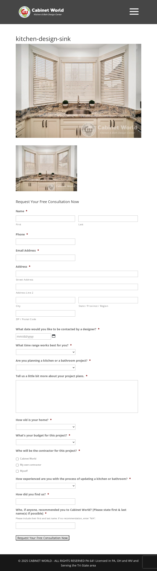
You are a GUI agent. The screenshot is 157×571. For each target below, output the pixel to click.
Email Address (27, 250)
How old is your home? (34, 420)
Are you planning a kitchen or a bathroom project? (53, 360)
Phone (22, 234)
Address (23, 266)
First (18, 224)
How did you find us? (32, 494)
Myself (24, 471)
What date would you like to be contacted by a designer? (58, 329)
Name (21, 211)
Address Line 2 (24, 292)
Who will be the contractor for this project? (48, 451)
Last (80, 224)
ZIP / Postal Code (26, 319)
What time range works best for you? (44, 345)
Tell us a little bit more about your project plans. (51, 376)
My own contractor (30, 464)
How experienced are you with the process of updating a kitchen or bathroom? (73, 479)
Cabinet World (28, 458)
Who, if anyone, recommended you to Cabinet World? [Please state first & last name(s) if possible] (71, 511)
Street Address (24, 279)
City (18, 305)
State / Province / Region (93, 305)
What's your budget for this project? (43, 435)
